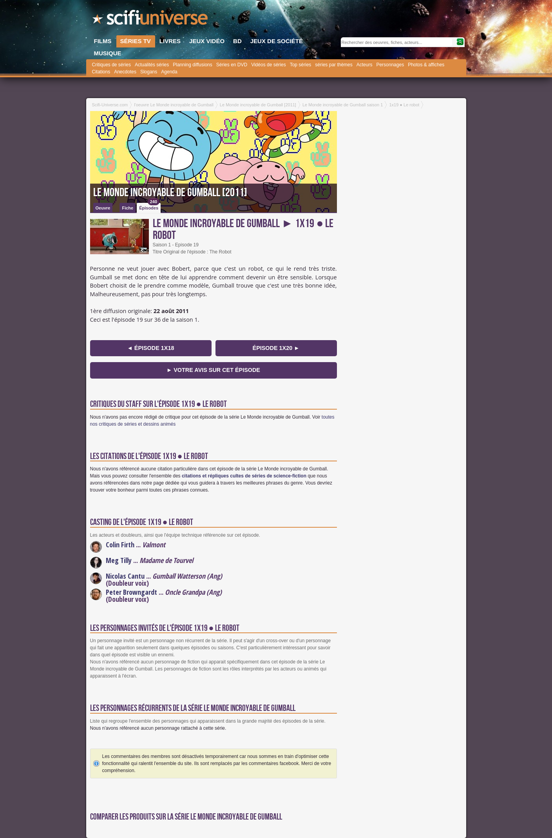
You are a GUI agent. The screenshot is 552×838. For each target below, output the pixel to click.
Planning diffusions (192, 64)
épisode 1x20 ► (276, 348)
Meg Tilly (119, 560)
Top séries (300, 64)
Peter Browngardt (131, 592)
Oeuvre (103, 208)
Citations (101, 72)
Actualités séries (152, 64)
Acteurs (365, 64)
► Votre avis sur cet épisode (213, 370)
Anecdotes (125, 72)
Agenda (169, 72)
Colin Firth (120, 544)
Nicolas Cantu (125, 576)
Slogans (148, 72)
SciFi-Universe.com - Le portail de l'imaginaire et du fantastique (151, 19)
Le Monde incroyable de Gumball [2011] (170, 193)
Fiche (127, 208)
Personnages (390, 64)
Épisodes (149, 206)
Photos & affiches (426, 64)
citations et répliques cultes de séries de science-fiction (244, 476)
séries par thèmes (333, 64)
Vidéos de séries (268, 64)
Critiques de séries (111, 64)
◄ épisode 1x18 (150, 348)
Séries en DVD (231, 64)
